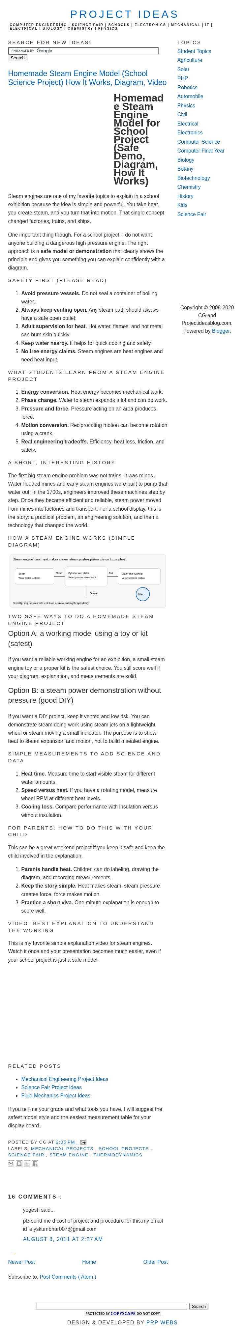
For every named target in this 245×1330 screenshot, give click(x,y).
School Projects (125, 1148)
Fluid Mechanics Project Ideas (55, 1095)
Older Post (155, 1262)
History (185, 196)
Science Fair (27, 1154)
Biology (186, 160)
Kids (182, 205)
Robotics (187, 87)
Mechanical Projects (63, 1148)
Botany (185, 169)
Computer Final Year (201, 151)
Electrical (188, 124)
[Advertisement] (60, 138)
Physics (186, 105)
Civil (182, 114)
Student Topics (194, 51)
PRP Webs (162, 1322)
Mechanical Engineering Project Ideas (64, 1079)
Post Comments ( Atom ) (68, 1277)
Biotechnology (193, 178)
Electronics (190, 132)
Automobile (190, 96)
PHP (182, 78)
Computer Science (198, 142)
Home (89, 1262)
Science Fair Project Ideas (51, 1087)
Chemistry (189, 187)
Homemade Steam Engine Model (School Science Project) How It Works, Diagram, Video (87, 78)
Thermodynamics (117, 1154)
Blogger (221, 331)
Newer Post (21, 1262)
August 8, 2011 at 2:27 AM (63, 1239)
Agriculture (189, 60)
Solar (183, 69)
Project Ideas (124, 14)
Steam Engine (69, 1154)
